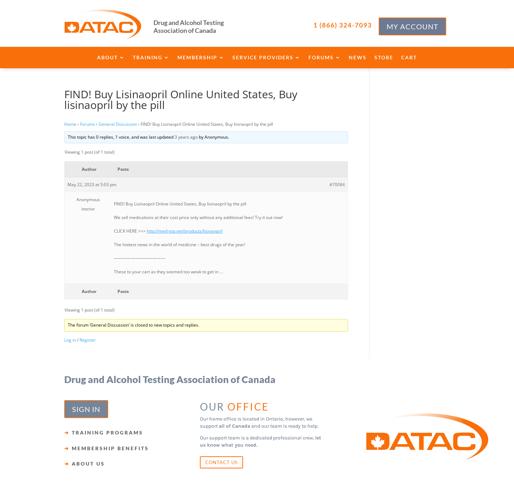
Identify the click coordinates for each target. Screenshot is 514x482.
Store (383, 57)
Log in (70, 340)
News (358, 57)
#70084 (337, 185)
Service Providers (262, 57)
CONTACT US (221, 462)
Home (70, 124)
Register (88, 340)
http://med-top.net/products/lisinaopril (184, 231)
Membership (197, 57)
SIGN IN (86, 409)
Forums (321, 57)
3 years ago (186, 137)
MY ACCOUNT (412, 26)
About (107, 57)
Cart (409, 57)
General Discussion (118, 124)
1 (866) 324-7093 (342, 25)
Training (147, 57)
